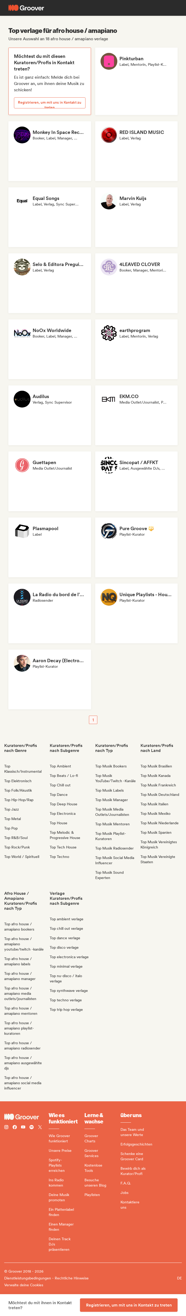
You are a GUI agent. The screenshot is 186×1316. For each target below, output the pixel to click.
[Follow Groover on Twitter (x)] (40, 1128)
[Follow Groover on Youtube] (23, 1128)
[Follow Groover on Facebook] (15, 1128)
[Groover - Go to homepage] (26, 1117)
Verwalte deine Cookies (23, 1285)
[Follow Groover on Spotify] (31, 1128)
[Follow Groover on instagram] (6, 1128)
